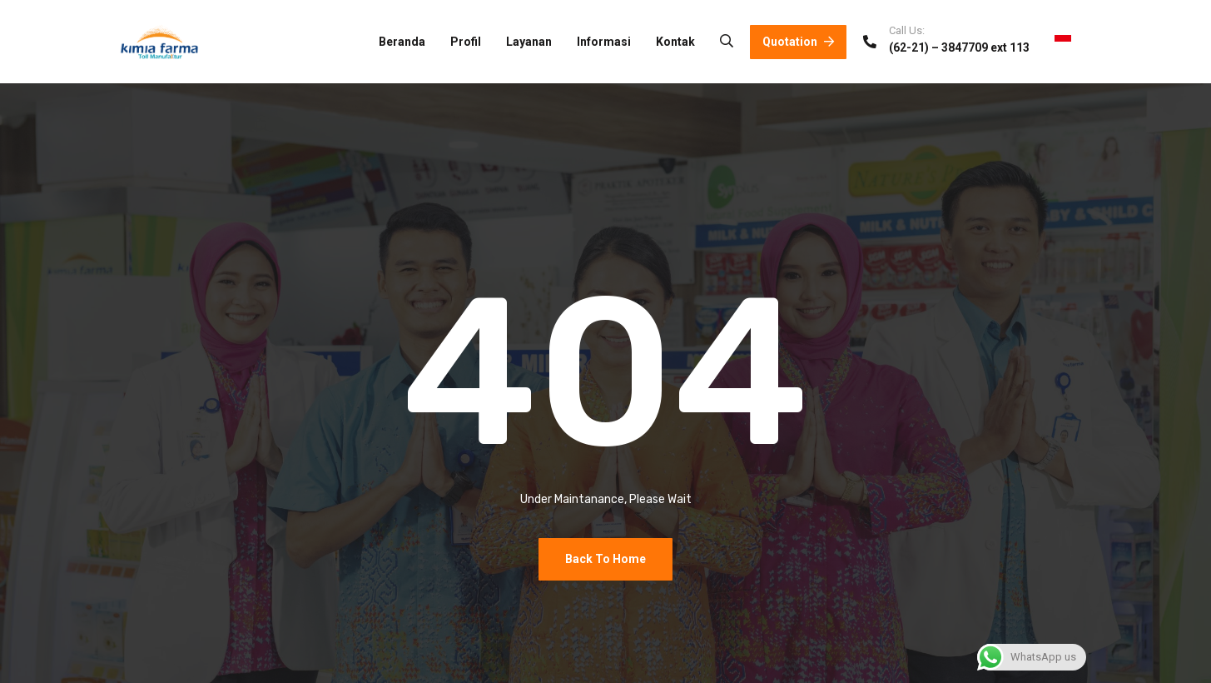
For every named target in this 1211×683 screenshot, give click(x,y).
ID (1074, 41)
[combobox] (1073, 41)
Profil (465, 41)
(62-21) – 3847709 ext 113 (959, 47)
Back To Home (605, 559)
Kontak (675, 41)
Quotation (798, 41)
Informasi (604, 41)
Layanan (529, 41)
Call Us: (907, 30)
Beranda (402, 41)
